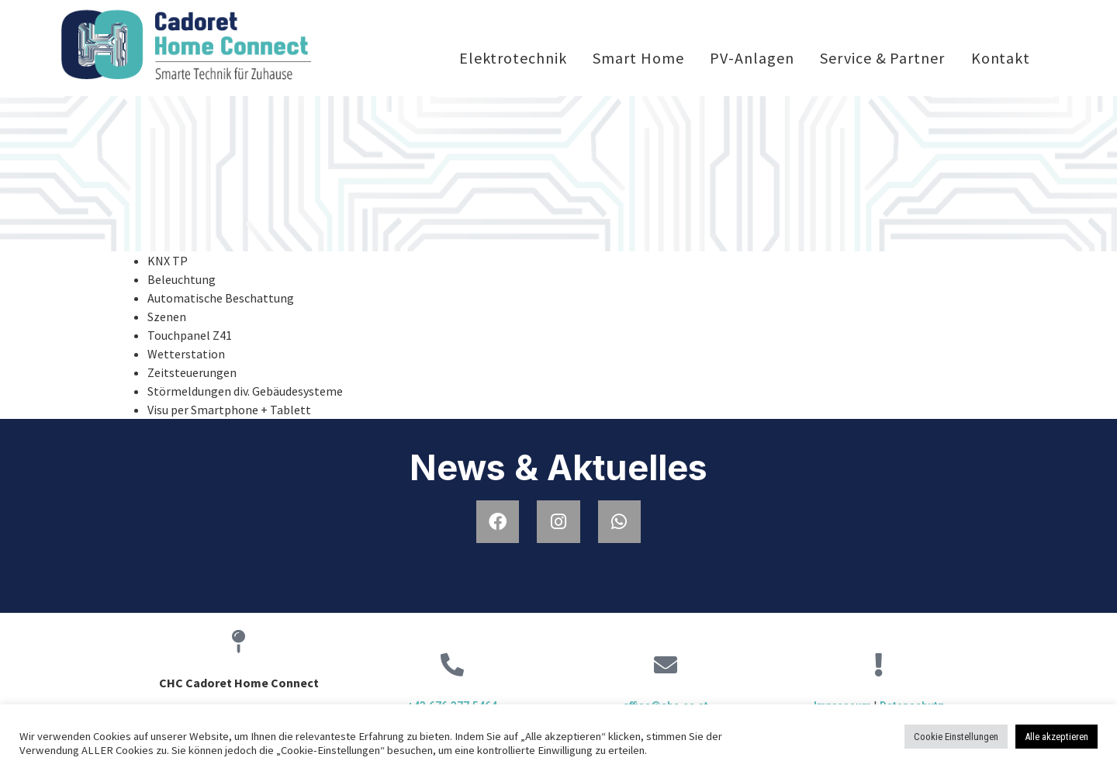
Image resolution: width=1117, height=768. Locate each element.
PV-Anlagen (752, 57)
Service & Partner (882, 57)
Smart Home (638, 57)
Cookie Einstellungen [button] (956, 736)
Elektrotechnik (513, 57)
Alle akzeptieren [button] (1056, 736)
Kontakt (1000, 57)
